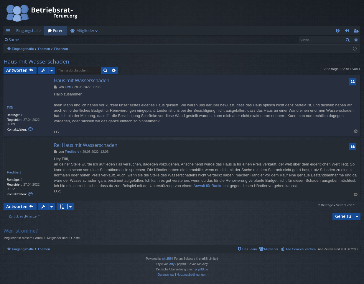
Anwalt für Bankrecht (211, 186)
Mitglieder (85, 30)
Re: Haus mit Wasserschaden (85, 145)
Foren (58, 30)
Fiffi (10, 107)
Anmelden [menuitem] (348, 31)
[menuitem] (337, 30)
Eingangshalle (28, 30)
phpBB (166, 258)
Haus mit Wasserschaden (36, 61)
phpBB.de (201, 269)
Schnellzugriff (9, 31)
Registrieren (63, 39)
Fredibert (14, 172)
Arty (171, 264)
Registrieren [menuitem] (357, 31)
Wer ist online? (21, 230)
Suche (14, 39)
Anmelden (35, 39)
